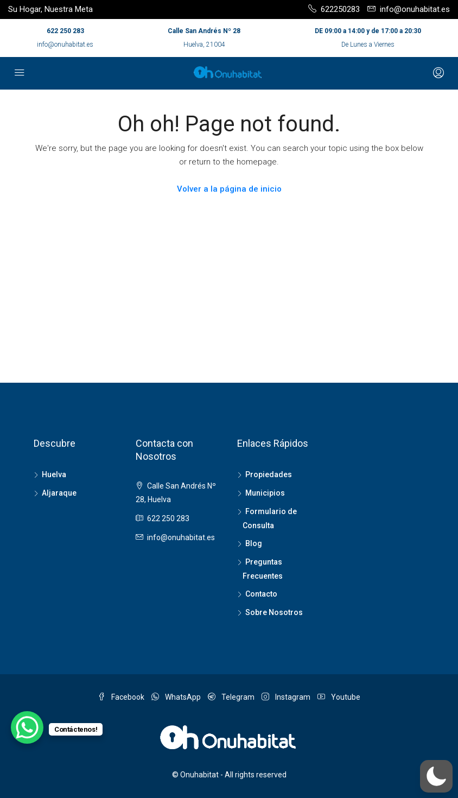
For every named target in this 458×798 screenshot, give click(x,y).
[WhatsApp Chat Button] (27, 727)
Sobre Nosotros (274, 612)
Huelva (54, 474)
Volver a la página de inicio (229, 189)
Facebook (122, 697)
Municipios (265, 493)
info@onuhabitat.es (65, 44)
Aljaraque (59, 493)
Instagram (287, 697)
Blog (253, 543)
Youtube (338, 697)
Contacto (261, 594)
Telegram (232, 697)
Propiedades (268, 474)
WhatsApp (176, 697)
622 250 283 (65, 31)
